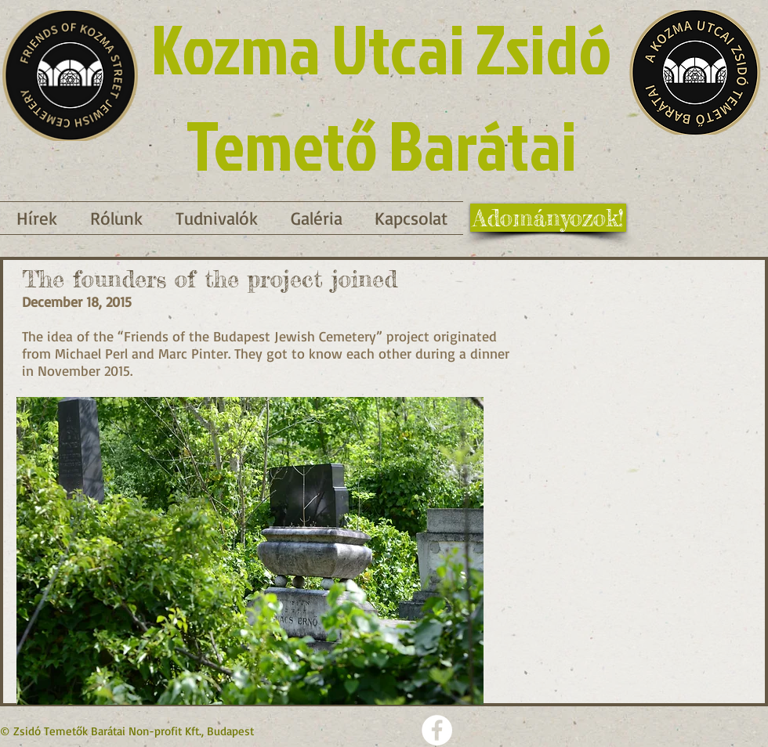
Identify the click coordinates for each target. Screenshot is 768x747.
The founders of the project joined (209, 279)
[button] (216, 218)
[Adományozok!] (548, 218)
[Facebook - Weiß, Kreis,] (437, 730)
